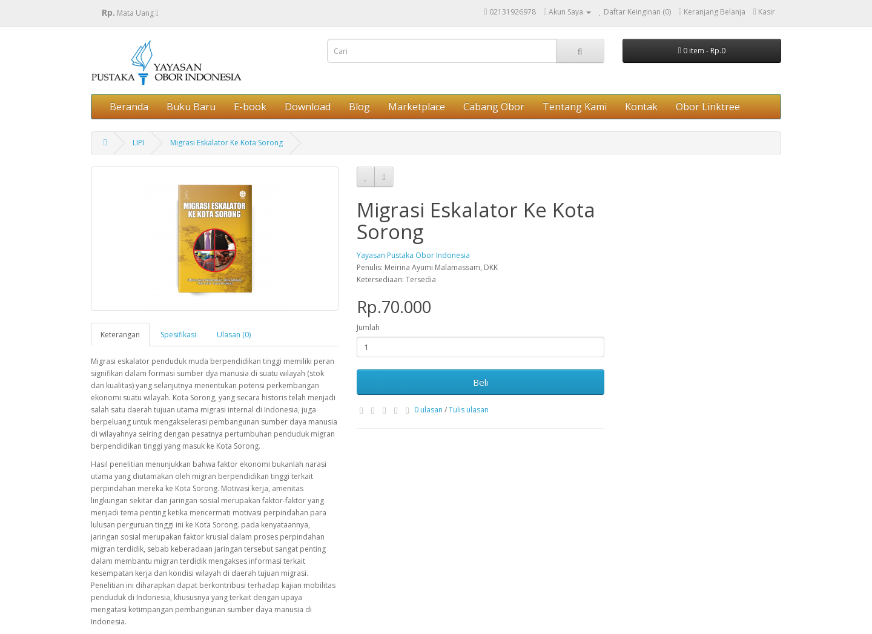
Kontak (641, 106)
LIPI (138, 142)
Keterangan (120, 334)
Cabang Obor (493, 106)
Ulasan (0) (234, 334)
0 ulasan (428, 410)
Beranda (129, 106)
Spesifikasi (178, 334)
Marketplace (416, 106)
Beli (480, 382)
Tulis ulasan (469, 410)
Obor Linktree (708, 106)
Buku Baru (191, 106)
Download (308, 106)
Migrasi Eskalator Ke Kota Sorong (226, 142)
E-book (250, 106)
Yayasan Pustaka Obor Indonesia (413, 255)
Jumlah (368, 327)
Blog (359, 106)
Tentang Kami (575, 106)
